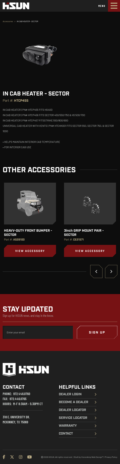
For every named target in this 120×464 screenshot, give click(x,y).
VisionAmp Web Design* (92, 457)
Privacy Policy (111, 457)
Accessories (8, 21)
